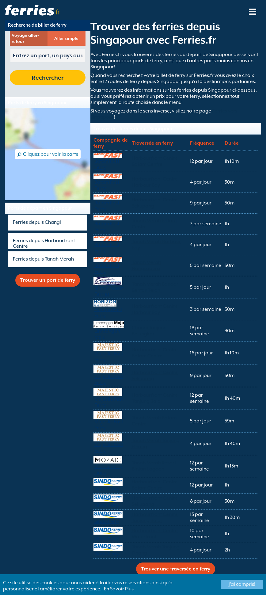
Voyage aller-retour (25, 38)
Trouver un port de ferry (47, 280)
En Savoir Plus (119, 589)
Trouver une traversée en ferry (175, 569)
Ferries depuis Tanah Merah (43, 259)
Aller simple (66, 38)
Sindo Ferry (106, 489)
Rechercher (47, 77)
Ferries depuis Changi (37, 222)
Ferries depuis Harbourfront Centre (44, 243)
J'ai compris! (242, 584)
